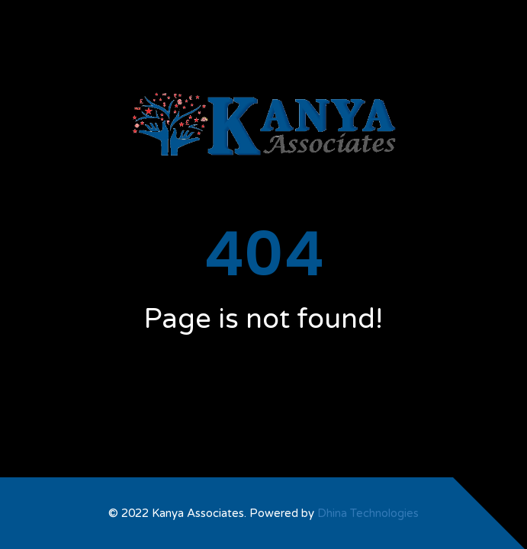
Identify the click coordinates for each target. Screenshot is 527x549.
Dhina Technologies (368, 513)
